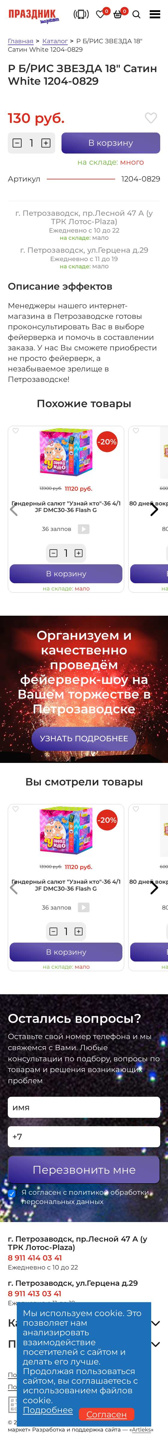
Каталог (55, 41)
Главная (21, 41)
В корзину (110, 143)
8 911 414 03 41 (35, 1258)
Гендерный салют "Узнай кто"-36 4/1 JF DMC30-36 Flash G (66, 507)
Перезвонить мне (84, 1169)
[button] (13, 509)
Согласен (106, 1414)
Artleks (141, 1429)
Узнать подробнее (84, 738)
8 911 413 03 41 (35, 1293)
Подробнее (48, 1410)
